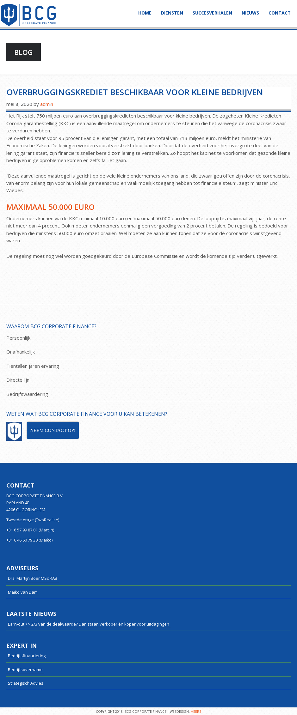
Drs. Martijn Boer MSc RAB (32, 578)
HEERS (196, 711)
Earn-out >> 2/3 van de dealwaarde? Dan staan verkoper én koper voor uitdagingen (88, 624)
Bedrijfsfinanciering (27, 655)
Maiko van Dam (23, 592)
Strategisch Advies (25, 683)
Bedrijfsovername (25, 669)
